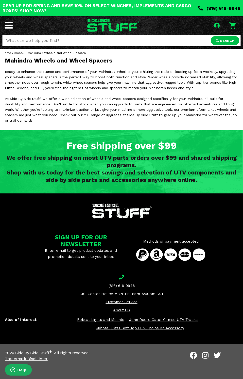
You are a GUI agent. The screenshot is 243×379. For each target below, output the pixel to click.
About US (121, 310)
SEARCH (225, 41)
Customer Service (122, 302)
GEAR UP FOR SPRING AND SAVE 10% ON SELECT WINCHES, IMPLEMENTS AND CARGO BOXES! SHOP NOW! (96, 8)
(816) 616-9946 (219, 8)
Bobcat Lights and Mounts (100, 319)
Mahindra (34, 53)
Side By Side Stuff (33, 352)
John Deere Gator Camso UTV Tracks (163, 319)
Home (6, 53)
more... (19, 53)
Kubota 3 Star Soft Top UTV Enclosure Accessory (140, 328)
